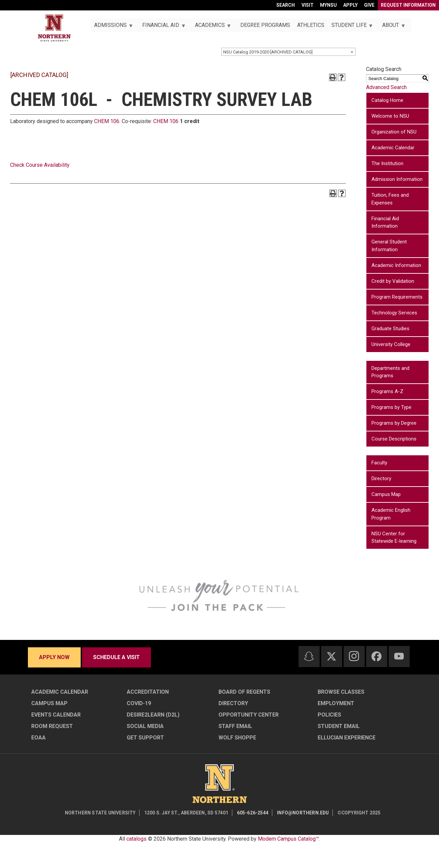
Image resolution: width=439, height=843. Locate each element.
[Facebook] (376, 656)
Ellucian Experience (346, 737)
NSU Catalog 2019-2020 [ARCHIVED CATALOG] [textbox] (268, 51)
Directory (381, 478)
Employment (336, 703)
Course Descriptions (393, 439)
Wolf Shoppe (237, 737)
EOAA (38, 737)
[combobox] (288, 52)
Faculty (379, 463)
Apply (350, 5)
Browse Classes (341, 692)
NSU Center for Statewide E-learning (393, 537)
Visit (308, 5)
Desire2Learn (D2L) (153, 715)
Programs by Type (391, 407)
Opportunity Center (248, 715)
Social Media (145, 726)
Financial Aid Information (385, 222)
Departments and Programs (390, 372)
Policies (329, 715)
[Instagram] (354, 656)
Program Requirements (397, 297)
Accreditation (148, 692)
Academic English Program (390, 514)
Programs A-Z (387, 391)
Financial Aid (162, 27)
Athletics (310, 25)
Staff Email (235, 726)
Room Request (52, 726)
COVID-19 (139, 703)
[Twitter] (331, 656)
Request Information (408, 5)
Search (285, 5)
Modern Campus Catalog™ (288, 839)
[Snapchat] (309, 656)
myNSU (328, 5)
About (392, 27)
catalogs (136, 839)
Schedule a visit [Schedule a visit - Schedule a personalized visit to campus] (116, 657)
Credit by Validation (392, 281)
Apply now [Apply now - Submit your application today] (54, 657)
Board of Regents (244, 692)
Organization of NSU (393, 132)
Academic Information (396, 265)
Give (369, 5)
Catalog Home (387, 100)
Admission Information (397, 179)
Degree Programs (265, 25)
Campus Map (386, 494)
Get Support (145, 737)
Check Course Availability (40, 165)
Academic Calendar (392, 148)
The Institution (387, 163)
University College (390, 344)
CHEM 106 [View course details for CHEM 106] (106, 121)
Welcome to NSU (390, 116)
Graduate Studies (390, 328)
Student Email (339, 726)
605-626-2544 (253, 812)
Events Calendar (56, 715)
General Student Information (389, 246)
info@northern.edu (303, 812)
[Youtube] (399, 656)
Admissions (111, 27)
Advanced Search (386, 87)
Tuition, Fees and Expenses (390, 199)
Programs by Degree (393, 423)
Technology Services (394, 313)
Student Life (350, 27)
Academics (211, 27)
